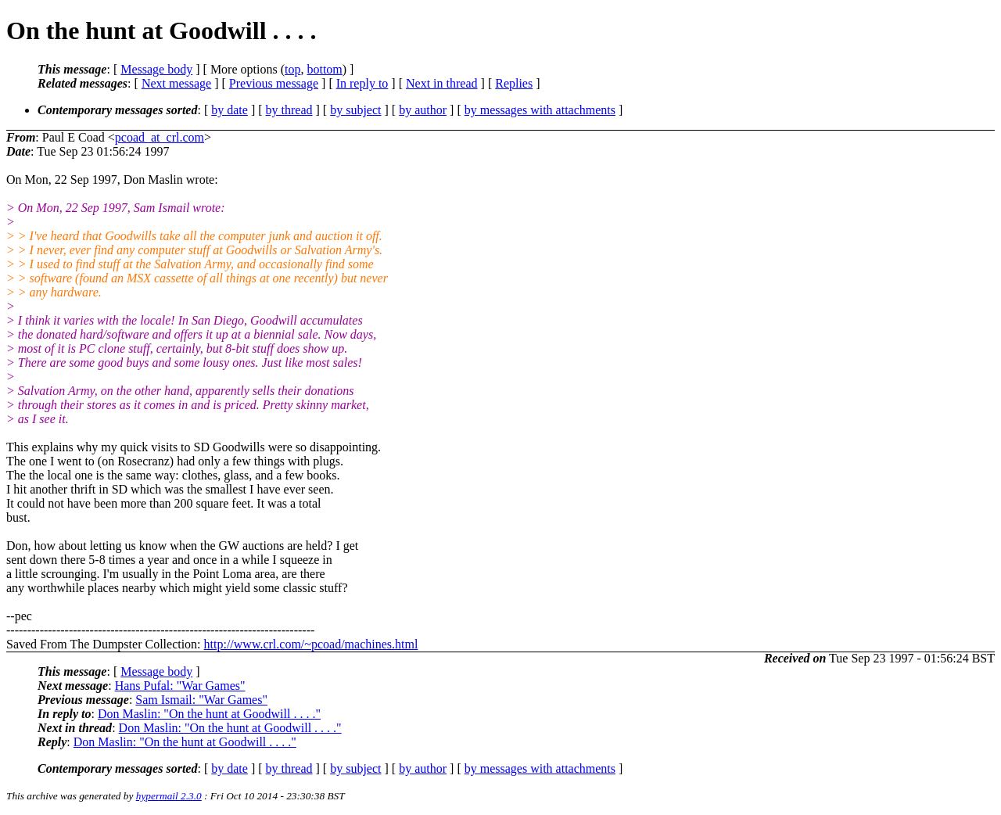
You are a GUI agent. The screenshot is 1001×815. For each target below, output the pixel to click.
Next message (176, 83)
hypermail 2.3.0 (169, 796)
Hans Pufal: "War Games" (180, 685)
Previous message (273, 83)
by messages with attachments (540, 110)
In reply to (362, 83)
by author (423, 110)
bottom (324, 69)
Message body (156, 69)
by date (229, 110)
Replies (514, 83)
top (292, 69)
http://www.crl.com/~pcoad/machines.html (311, 644)
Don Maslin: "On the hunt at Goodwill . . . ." (209, 713)
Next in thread (442, 83)
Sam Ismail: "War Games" (201, 699)
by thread (289, 110)
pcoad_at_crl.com (159, 137)
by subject (355, 110)
